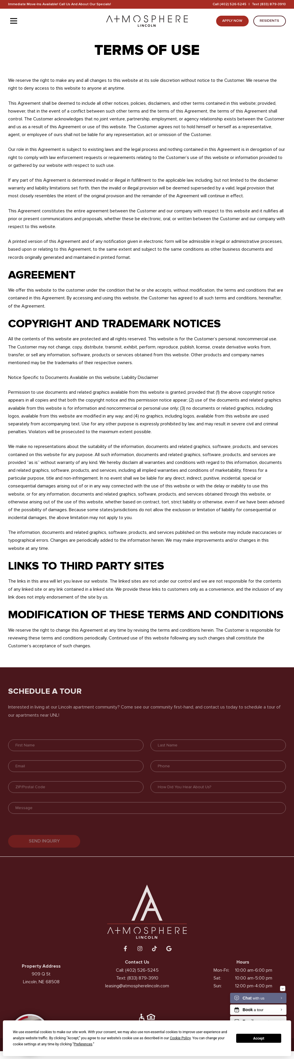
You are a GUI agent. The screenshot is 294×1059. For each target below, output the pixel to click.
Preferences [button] (83, 1044)
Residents (269, 21)
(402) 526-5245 (233, 4)
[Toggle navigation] (13, 20)
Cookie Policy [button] (180, 1038)
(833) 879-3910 (273, 4)
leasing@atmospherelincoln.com (137, 991)
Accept (258, 1038)
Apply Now (232, 21)
